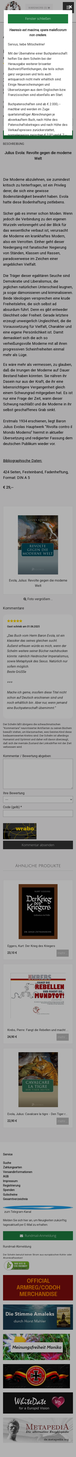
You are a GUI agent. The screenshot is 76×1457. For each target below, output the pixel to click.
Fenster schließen (38, 18)
